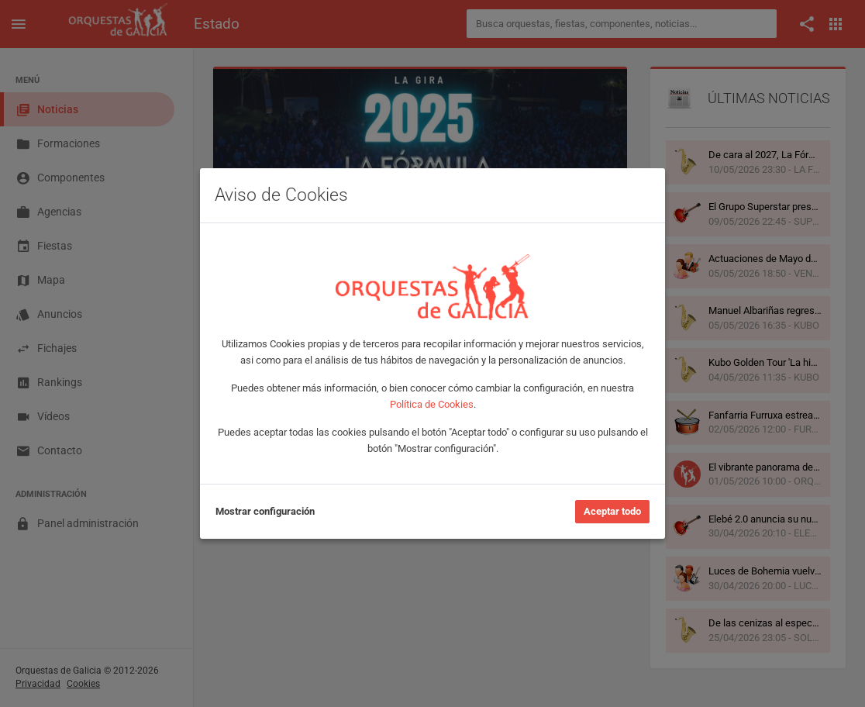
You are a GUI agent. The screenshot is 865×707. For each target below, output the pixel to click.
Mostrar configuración (265, 511)
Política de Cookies (432, 404)
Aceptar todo (612, 511)
